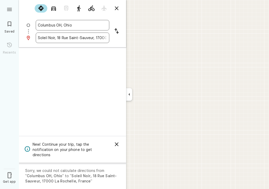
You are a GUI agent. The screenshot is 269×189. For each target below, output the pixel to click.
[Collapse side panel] (129, 94)
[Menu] (9, 9)
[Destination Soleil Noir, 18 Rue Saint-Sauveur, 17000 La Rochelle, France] (72, 38)
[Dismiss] (116, 144)
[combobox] (72, 25)
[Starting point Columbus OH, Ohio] (72, 25)
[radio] (41, 8)
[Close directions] (116, 8)
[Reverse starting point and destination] (116, 31)
